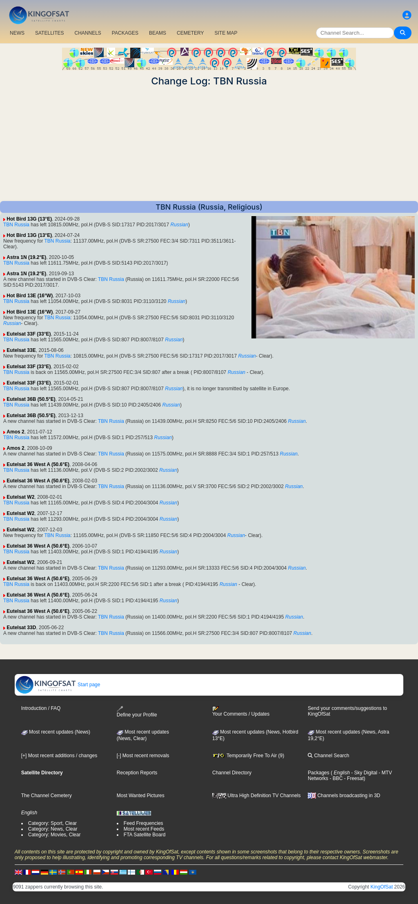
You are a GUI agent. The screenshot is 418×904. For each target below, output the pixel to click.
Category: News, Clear (53, 829)
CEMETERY (190, 33)
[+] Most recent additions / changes (59, 755)
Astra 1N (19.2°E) (26, 257)
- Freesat (352, 778)
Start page (57, 684)
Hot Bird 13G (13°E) (29, 219)
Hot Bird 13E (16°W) (30, 295)
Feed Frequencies (143, 823)
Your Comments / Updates (240, 711)
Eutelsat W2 (20, 497)
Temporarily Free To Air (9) (248, 755)
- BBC (335, 778)
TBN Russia (16, 225)
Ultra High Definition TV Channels (256, 795)
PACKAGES (125, 33)
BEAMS (157, 33)
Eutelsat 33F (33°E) (29, 334)
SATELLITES (49, 33)
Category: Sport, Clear (52, 823)
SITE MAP (225, 33)
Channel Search (328, 755)
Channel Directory (231, 773)
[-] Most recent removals (143, 755)
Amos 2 (15, 432)
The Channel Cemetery (46, 795)
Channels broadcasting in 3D (344, 795)
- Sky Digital (363, 773)
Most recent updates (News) (55, 732)
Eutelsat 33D (21, 627)
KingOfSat (382, 887)
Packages (318, 773)
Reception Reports (137, 773)
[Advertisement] (209, 144)
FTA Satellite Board (145, 835)
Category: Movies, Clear (54, 835)
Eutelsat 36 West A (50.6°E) (38, 464)
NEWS (17, 33)
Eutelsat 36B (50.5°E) (31, 399)
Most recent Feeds (144, 829)
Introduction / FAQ (41, 708)
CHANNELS (87, 33)
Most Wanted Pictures (141, 795)
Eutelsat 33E (21, 350)
